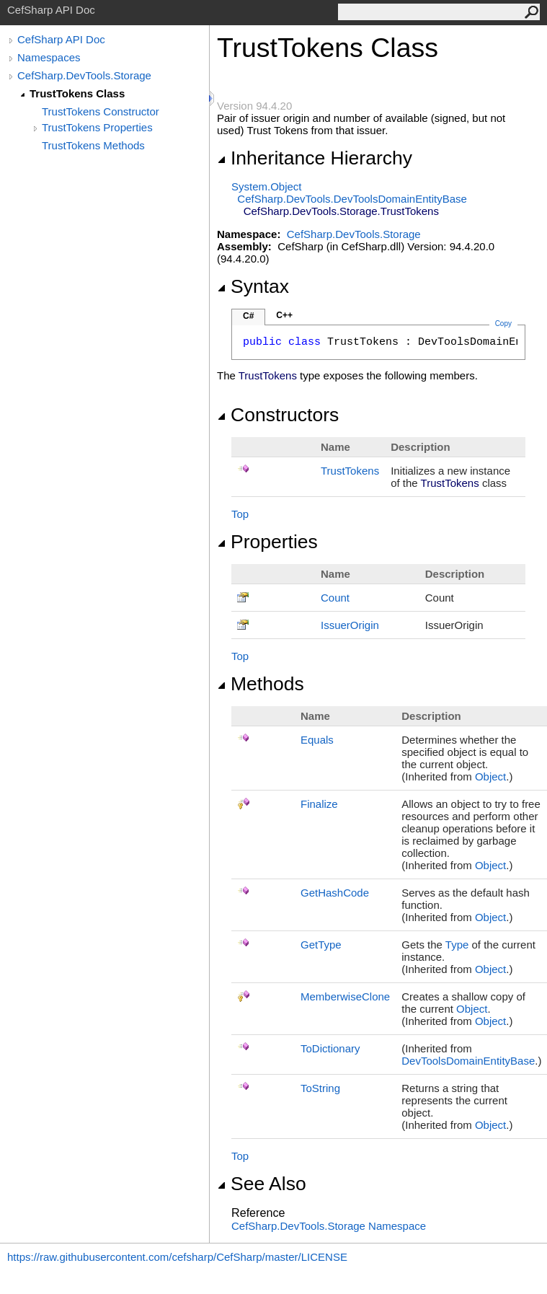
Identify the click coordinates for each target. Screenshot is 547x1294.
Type (457, 944)
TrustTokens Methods (93, 145)
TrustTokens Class (77, 93)
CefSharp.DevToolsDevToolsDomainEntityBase (352, 199)
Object (490, 776)
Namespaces (49, 57)
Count (335, 597)
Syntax (253, 286)
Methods (260, 684)
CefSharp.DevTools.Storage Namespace (328, 1226)
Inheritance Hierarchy (314, 158)
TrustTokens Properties (97, 127)
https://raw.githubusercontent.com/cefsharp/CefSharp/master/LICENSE (177, 1257)
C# (248, 316)
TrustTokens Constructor (100, 111)
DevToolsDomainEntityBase (468, 1061)
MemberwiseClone (345, 996)
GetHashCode (335, 892)
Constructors (278, 415)
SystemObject (266, 186)
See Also (261, 1183)
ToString (320, 1088)
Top (240, 514)
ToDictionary (330, 1048)
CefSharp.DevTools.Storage (84, 75)
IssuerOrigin (350, 625)
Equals (317, 740)
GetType (321, 944)
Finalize (319, 804)
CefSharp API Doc (61, 39)
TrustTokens (350, 471)
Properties (267, 542)
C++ (284, 315)
